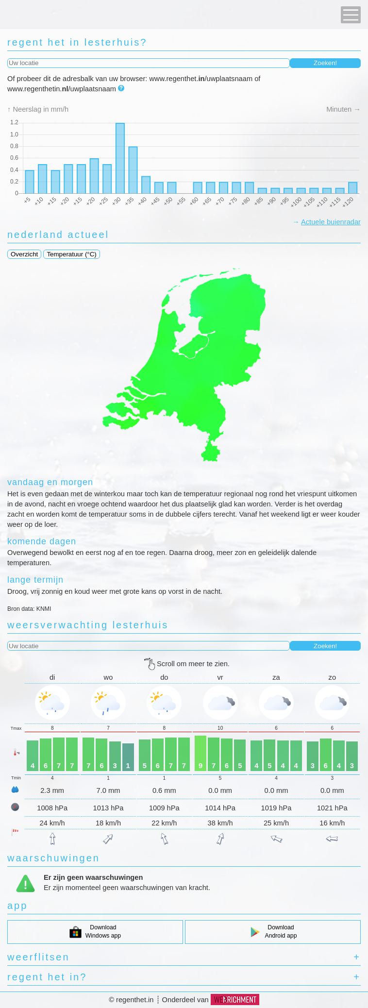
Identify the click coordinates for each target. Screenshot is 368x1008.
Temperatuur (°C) (71, 254)
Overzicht (24, 254)
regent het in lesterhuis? (77, 42)
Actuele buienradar (331, 222)
